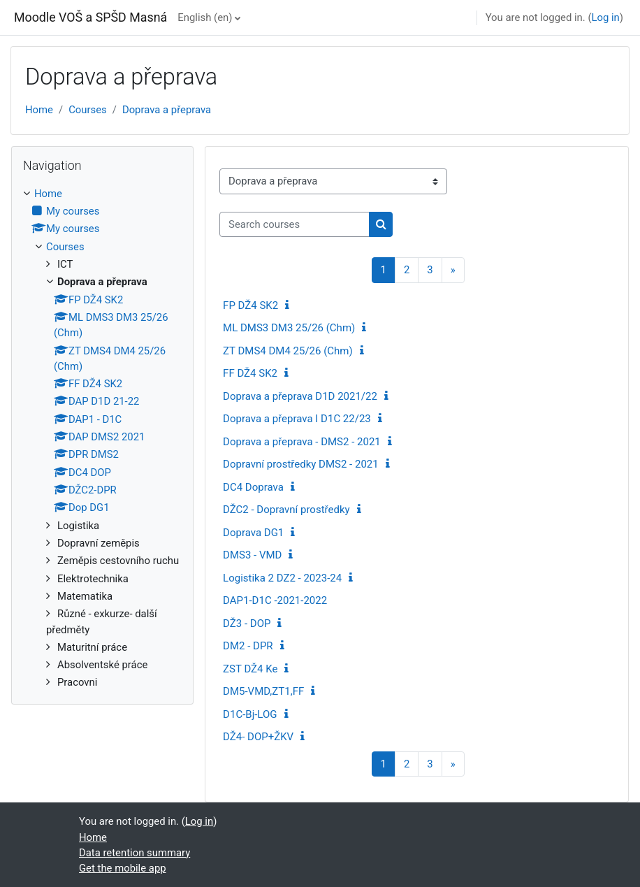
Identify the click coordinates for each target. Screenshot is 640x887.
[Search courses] (294, 224)
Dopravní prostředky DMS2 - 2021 (301, 464)
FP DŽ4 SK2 (250, 305)
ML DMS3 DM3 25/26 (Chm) (289, 328)
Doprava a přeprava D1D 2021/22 (300, 396)
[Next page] (453, 270)
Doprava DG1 (253, 532)
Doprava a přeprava (166, 109)
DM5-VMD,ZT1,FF (263, 691)
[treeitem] (102, 438)
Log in (605, 17)
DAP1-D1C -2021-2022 (275, 600)
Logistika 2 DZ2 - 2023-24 (282, 578)
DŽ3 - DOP (246, 623)
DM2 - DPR (248, 646)
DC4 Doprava (253, 487)
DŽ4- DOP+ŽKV (258, 736)
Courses (87, 109)
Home (39, 109)
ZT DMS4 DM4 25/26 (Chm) (288, 351)
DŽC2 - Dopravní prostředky (286, 509)
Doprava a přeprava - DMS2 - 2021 (302, 441)
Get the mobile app (122, 868)
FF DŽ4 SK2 (250, 373)
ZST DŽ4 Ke (250, 669)
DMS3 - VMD (252, 555)
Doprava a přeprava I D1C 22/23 (297, 418)
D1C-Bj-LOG (250, 714)
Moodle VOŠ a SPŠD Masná (90, 17)
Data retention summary (134, 852)
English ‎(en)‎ (204, 17)
